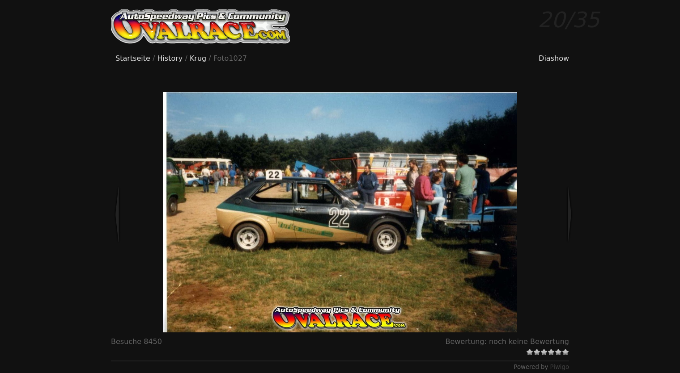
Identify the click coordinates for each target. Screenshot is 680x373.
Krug (198, 58)
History (170, 58)
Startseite (132, 58)
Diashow (554, 58)
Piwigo (559, 367)
